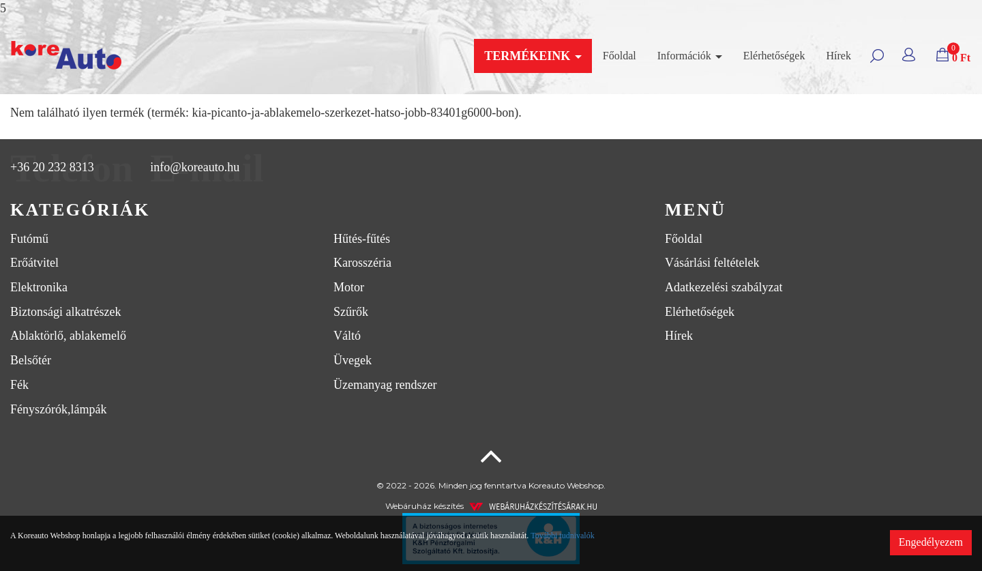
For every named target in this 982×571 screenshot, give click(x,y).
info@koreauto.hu (194, 167)
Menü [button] (695, 210)
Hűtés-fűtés (361, 239)
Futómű (29, 239)
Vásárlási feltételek (712, 262)
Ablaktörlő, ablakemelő (68, 335)
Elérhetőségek (774, 55)
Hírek (838, 55)
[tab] (327, 210)
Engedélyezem (931, 542)
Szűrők (350, 312)
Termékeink (533, 56)
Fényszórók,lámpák (58, 409)
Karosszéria (362, 262)
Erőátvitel (34, 262)
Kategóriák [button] (80, 210)
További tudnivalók (562, 535)
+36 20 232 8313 (52, 167)
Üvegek (352, 360)
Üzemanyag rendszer (384, 385)
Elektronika (39, 287)
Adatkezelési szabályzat (723, 287)
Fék (19, 385)
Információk (689, 55)
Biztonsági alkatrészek (65, 312)
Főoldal (619, 55)
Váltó (347, 335)
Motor (348, 287)
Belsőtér (30, 360)
